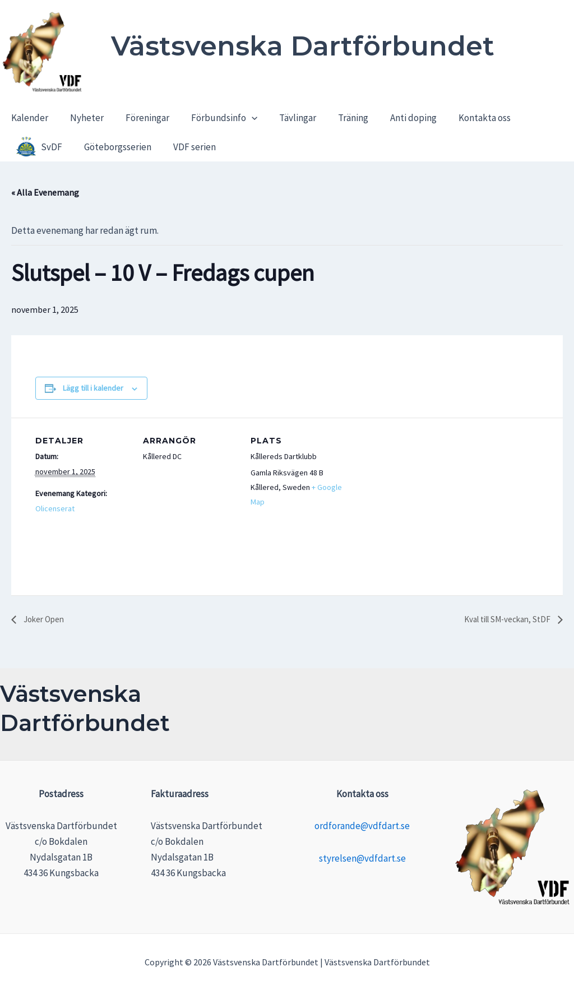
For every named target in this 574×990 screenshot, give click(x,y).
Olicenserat (55, 508)
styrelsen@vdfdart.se (362, 858)
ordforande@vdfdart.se (362, 826)
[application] (241, 119)
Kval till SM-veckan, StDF (503, 620)
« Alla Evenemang (45, 192)
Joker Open (45, 620)
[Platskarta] (417, 495)
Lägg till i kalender (93, 388)
